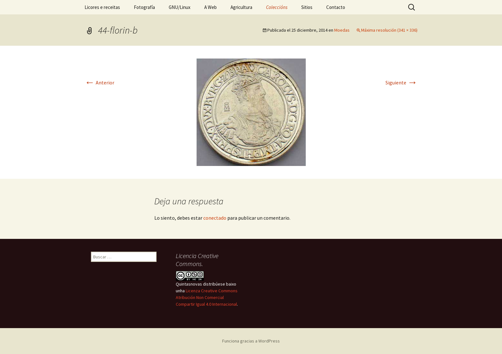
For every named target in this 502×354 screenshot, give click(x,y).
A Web (210, 7)
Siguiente (401, 82)
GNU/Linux (179, 7)
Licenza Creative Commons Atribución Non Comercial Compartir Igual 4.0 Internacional (207, 297)
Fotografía (144, 7)
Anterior (99, 82)
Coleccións (276, 7)
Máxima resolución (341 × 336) (389, 30)
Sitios (306, 7)
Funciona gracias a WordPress (251, 341)
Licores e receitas (102, 7)
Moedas (342, 30)
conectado (214, 218)
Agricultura (241, 7)
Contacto (335, 7)
